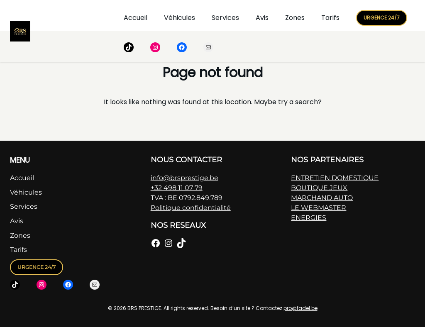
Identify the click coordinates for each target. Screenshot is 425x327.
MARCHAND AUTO (322, 198)
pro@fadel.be (300, 308)
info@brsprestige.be (184, 178)
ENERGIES (308, 218)
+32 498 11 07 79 (177, 188)
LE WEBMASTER (318, 208)
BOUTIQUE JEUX (319, 188)
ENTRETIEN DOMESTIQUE (335, 178)
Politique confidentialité (191, 208)
